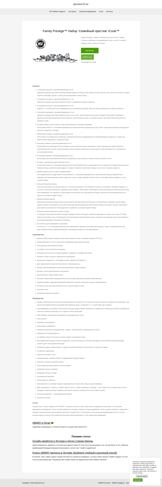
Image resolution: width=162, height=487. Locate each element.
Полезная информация (87, 11)
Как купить (72, 11)
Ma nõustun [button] (137, 480)
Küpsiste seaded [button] (142, 476)
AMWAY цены (87, 57)
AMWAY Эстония (104, 483)
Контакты (109, 11)
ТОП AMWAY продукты (57, 11)
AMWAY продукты (118, 483)
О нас (101, 11)
